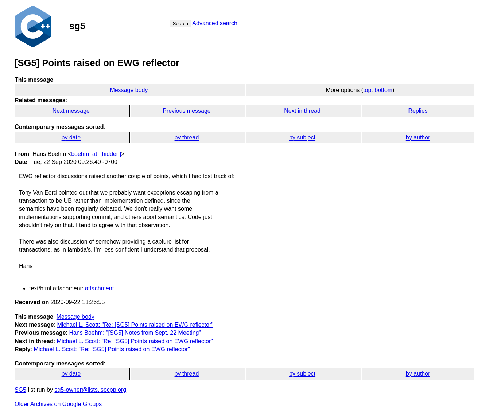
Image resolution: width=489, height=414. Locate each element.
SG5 (20, 390)
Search (180, 23)
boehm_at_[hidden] (96, 154)
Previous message (187, 111)
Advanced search (214, 23)
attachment (99, 288)
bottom (383, 90)
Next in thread (302, 111)
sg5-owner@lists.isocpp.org (90, 390)
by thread (187, 137)
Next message (71, 111)
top (367, 90)
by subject (302, 137)
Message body (129, 90)
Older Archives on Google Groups (58, 404)
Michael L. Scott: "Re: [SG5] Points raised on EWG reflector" (135, 325)
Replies (417, 111)
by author (418, 137)
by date (71, 137)
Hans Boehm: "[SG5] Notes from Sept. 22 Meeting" (135, 333)
